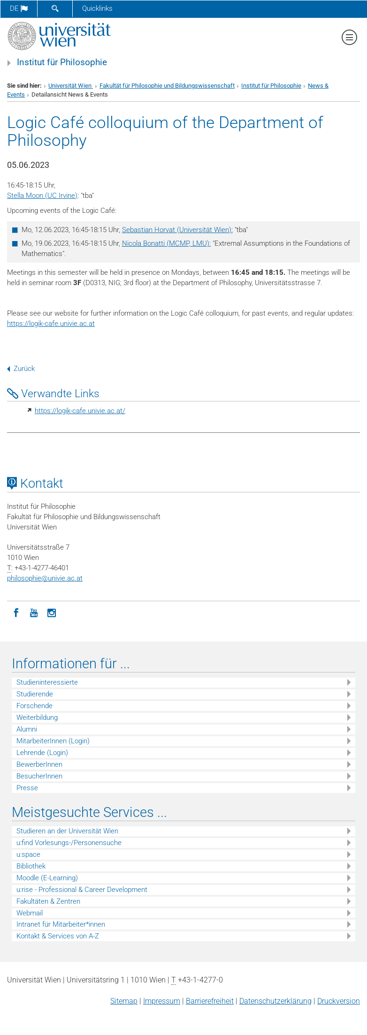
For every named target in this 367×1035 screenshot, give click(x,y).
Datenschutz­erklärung (275, 1001)
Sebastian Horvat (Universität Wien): (177, 230)
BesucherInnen (39, 776)
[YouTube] (34, 612)
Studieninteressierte (47, 682)
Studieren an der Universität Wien (67, 831)
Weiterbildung (37, 717)
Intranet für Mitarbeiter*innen (60, 924)
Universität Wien (70, 85)
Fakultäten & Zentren (48, 901)
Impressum (161, 1001)
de (19, 8)
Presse (27, 788)
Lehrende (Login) (42, 752)
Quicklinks (97, 8)
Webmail (29, 913)
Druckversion (338, 1001)
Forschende (34, 706)
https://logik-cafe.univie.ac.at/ (80, 411)
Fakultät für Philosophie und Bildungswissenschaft (167, 85)
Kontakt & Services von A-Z (57, 936)
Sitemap (124, 1001)
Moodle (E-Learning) (47, 878)
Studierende (34, 694)
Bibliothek (31, 866)
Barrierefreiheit (210, 1001)
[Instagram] (52, 612)
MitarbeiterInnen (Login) (53, 741)
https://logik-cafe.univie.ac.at (51, 323)
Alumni (26, 729)
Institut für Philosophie (62, 62)
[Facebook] (16, 612)
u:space (28, 854)
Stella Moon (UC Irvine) (42, 195)
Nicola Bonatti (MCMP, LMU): (166, 243)
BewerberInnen (39, 764)
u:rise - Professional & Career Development (81, 889)
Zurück (21, 368)
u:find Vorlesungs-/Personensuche (69, 843)
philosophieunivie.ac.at (45, 578)
